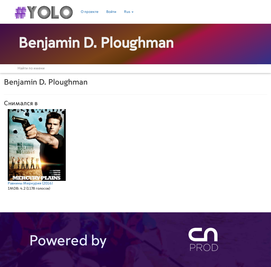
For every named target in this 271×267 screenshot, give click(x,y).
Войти (111, 12)
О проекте (89, 12)
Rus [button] (129, 12)
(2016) (37, 147)
